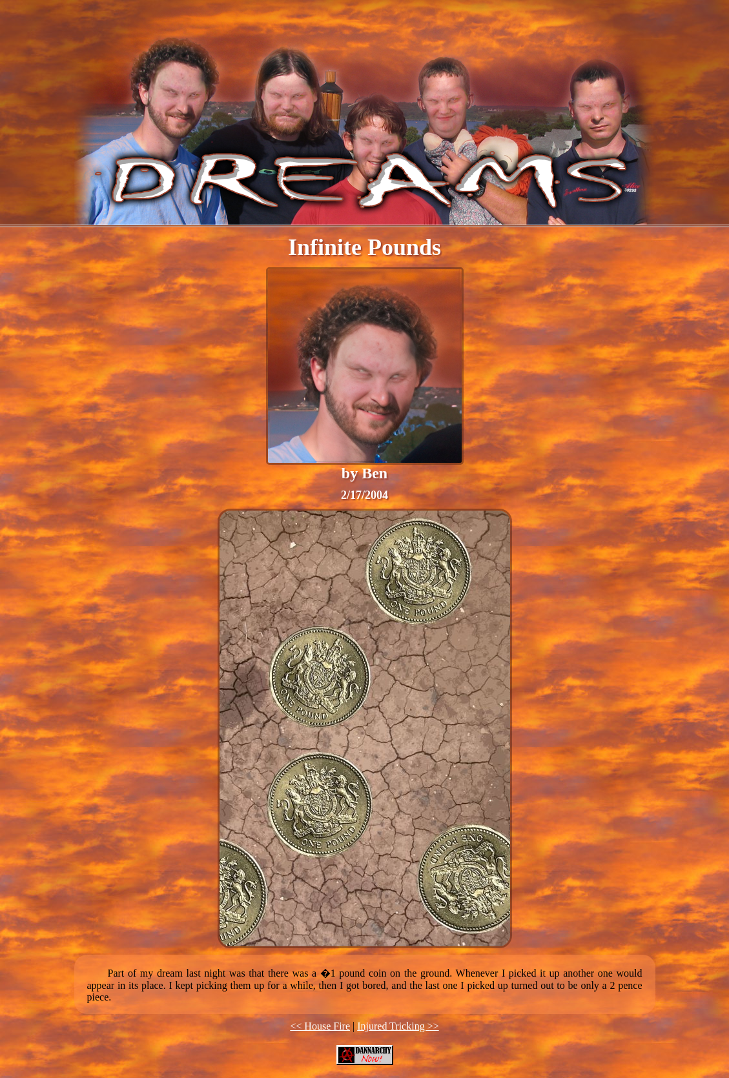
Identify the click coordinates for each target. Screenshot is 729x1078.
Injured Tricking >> (398, 1026)
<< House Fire (320, 1026)
